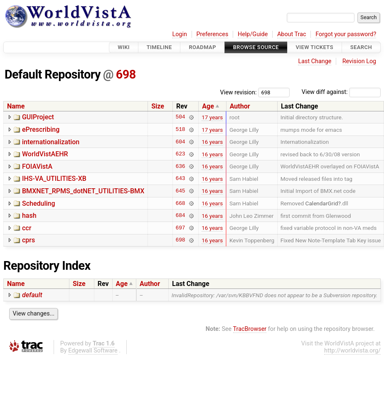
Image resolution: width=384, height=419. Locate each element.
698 (126, 74)
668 (180, 203)
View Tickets (314, 47)
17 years (212, 117)
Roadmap (202, 47)
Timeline (159, 47)
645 (180, 191)
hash (29, 215)
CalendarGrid (321, 203)
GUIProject (38, 117)
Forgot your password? (345, 34)
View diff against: (341, 92)
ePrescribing (40, 129)
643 (180, 178)
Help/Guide (253, 34)
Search (361, 47)
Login (179, 34)
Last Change (314, 61)
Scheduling (38, 203)
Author (240, 106)
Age (208, 106)
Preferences (212, 34)
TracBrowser (250, 329)
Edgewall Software (93, 350)
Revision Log (359, 61)
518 (180, 129)
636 (180, 166)
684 (180, 215)
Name (16, 106)
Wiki (124, 47)
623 (180, 154)
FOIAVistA (37, 166)
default (32, 295)
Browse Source (256, 47)
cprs (28, 240)
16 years (212, 141)
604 (180, 141)
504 (180, 117)
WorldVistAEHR (45, 154)
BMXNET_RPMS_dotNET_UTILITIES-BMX (83, 191)
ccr (26, 228)
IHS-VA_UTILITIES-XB (54, 178)
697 (180, 228)
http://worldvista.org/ (352, 350)
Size (157, 106)
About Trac (291, 34)
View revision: (238, 92)
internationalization (50, 142)
